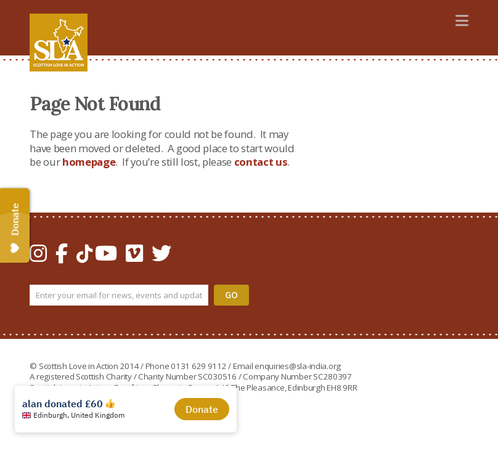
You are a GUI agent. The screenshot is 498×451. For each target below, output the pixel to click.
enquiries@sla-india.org (298, 366)
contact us (261, 162)
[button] (461, 19)
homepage (88, 162)
